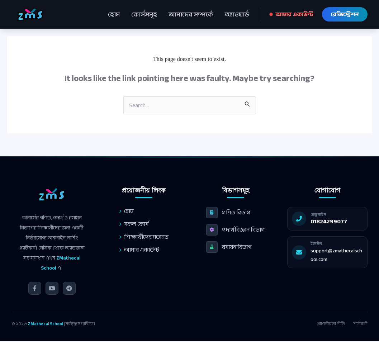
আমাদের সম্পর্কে (191, 14)
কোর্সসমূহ (144, 14)
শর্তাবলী (361, 324)
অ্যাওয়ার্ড (237, 14)
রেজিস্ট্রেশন (345, 14)
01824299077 (333, 221)
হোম (114, 14)
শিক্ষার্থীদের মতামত (142, 237)
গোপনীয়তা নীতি (331, 324)
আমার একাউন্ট (291, 14)
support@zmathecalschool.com (341, 255)
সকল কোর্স (132, 224)
